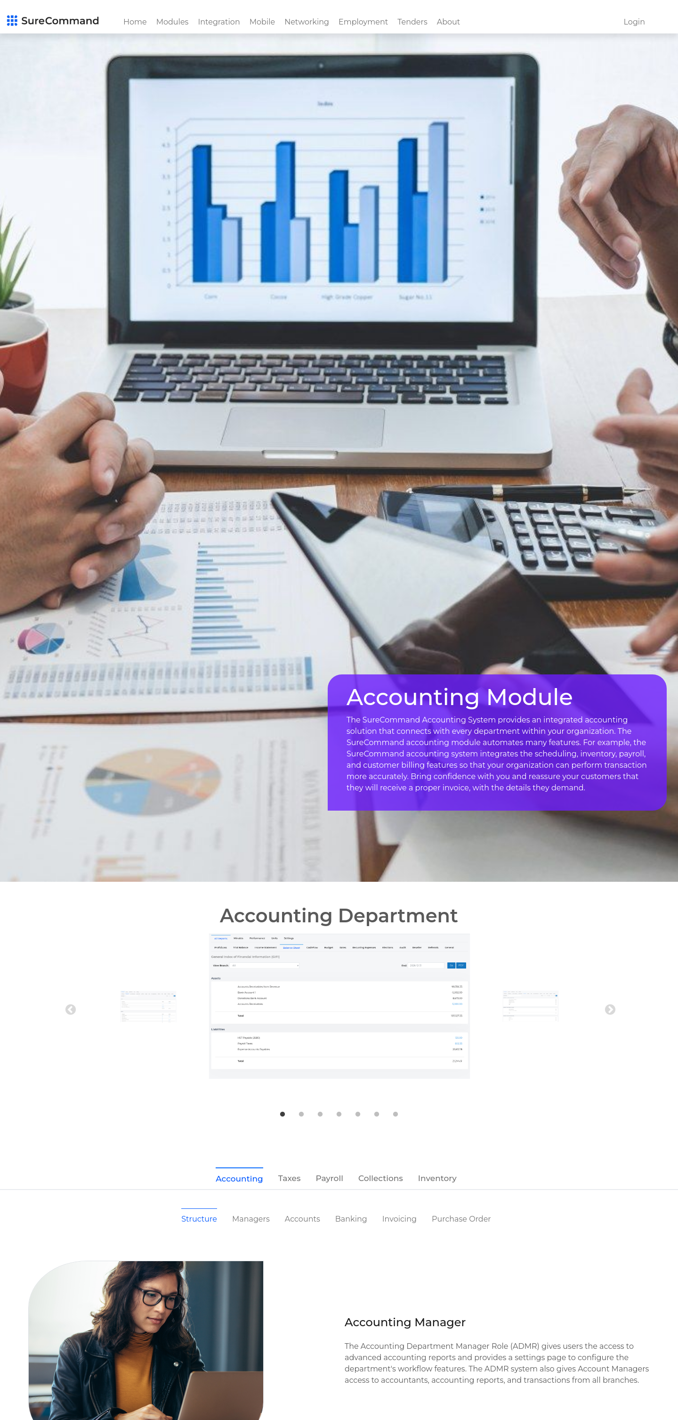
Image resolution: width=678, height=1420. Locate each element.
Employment (363, 21)
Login (634, 21)
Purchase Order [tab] (461, 1219)
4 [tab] (339, 1114)
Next (608, 1008)
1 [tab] (282, 1114)
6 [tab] (376, 1114)
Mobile (262, 21)
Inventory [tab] (437, 1178)
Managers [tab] (251, 1219)
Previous (69, 1008)
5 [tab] (358, 1114)
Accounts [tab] (302, 1219)
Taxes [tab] (289, 1178)
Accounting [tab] (239, 1178)
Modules (172, 21)
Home (135, 21)
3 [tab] (320, 1114)
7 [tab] (395, 1114)
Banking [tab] (351, 1219)
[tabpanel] (339, 1006)
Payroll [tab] (329, 1178)
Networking (306, 21)
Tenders (412, 21)
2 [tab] (301, 1114)
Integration (219, 21)
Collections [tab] (380, 1178)
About (448, 21)
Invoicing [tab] (399, 1219)
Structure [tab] (199, 1219)
